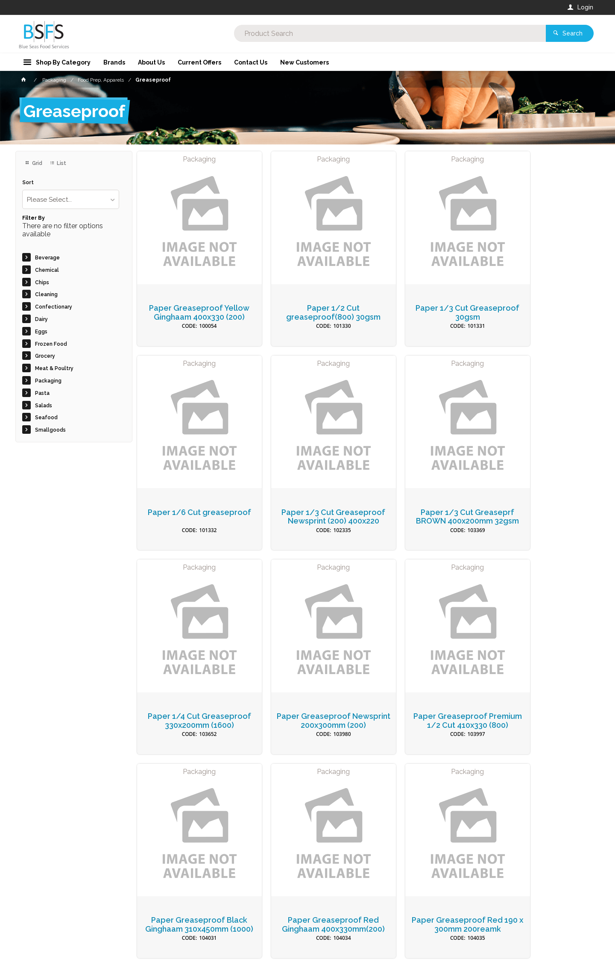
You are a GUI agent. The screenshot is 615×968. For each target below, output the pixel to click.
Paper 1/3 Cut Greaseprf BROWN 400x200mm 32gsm (307, 493)
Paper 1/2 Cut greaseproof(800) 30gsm (307, 294)
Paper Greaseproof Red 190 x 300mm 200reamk (541, 682)
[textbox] (272, 34)
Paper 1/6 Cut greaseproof (541, 294)
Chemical (47, 270)
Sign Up (506, 786)
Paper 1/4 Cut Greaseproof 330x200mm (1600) (424, 493)
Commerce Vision (64, 964)
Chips (42, 282)
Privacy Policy (349, 803)
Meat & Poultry (54, 368)
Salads (43, 406)
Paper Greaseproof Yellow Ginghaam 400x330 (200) (190, 299)
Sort (28, 182)
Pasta (42, 393)
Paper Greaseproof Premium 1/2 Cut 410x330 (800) (190, 687)
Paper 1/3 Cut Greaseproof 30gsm (425, 294)
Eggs (41, 332)
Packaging (48, 381)
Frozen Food (51, 344)
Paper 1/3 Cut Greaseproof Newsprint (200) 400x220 (190, 493)
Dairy (41, 319)
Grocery (45, 356)
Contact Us (38, 927)
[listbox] (70, 199)
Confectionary (53, 307)
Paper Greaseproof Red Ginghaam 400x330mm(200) (424, 687)
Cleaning (46, 294)
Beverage (47, 258)
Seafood (46, 418)
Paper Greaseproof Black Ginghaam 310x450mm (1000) (307, 687)
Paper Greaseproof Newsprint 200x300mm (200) (541, 493)
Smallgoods (50, 430)
